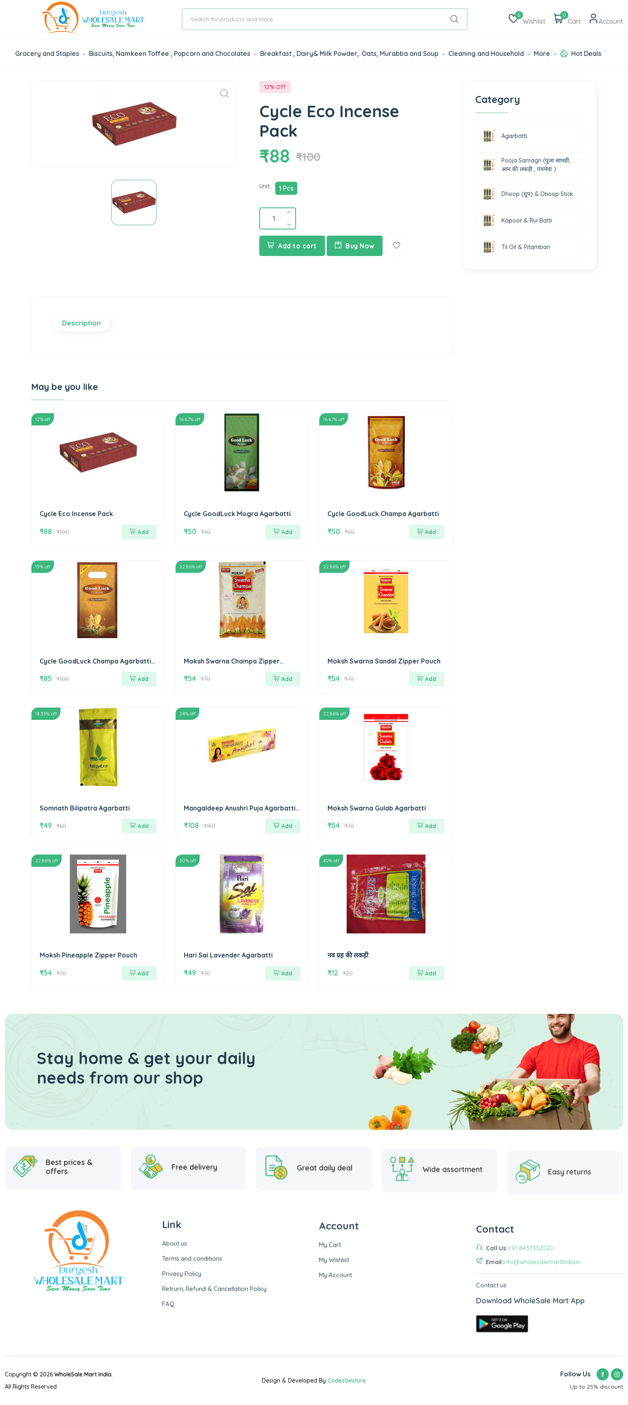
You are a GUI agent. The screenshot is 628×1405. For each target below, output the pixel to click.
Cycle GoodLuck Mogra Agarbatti (237, 514)
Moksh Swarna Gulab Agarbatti (376, 808)
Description (81, 322)
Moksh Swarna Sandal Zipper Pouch (384, 661)
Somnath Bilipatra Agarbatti (85, 808)
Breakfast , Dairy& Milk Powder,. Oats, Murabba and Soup (352, 53)
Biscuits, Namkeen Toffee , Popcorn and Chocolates (173, 53)
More (545, 53)
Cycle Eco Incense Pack (76, 514)
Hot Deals (586, 53)
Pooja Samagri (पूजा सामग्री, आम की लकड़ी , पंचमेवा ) (526, 165)
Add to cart (292, 246)
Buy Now (354, 246)
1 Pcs (286, 188)
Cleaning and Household (489, 53)
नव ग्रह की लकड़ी (347, 955)
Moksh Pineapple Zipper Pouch (88, 955)
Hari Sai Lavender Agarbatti (228, 955)
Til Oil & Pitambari (516, 247)
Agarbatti (505, 136)
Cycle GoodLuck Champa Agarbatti (383, 514)
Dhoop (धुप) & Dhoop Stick (528, 194)
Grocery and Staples (50, 53)
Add (139, 532)
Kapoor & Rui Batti (517, 220)
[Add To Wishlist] (396, 246)
